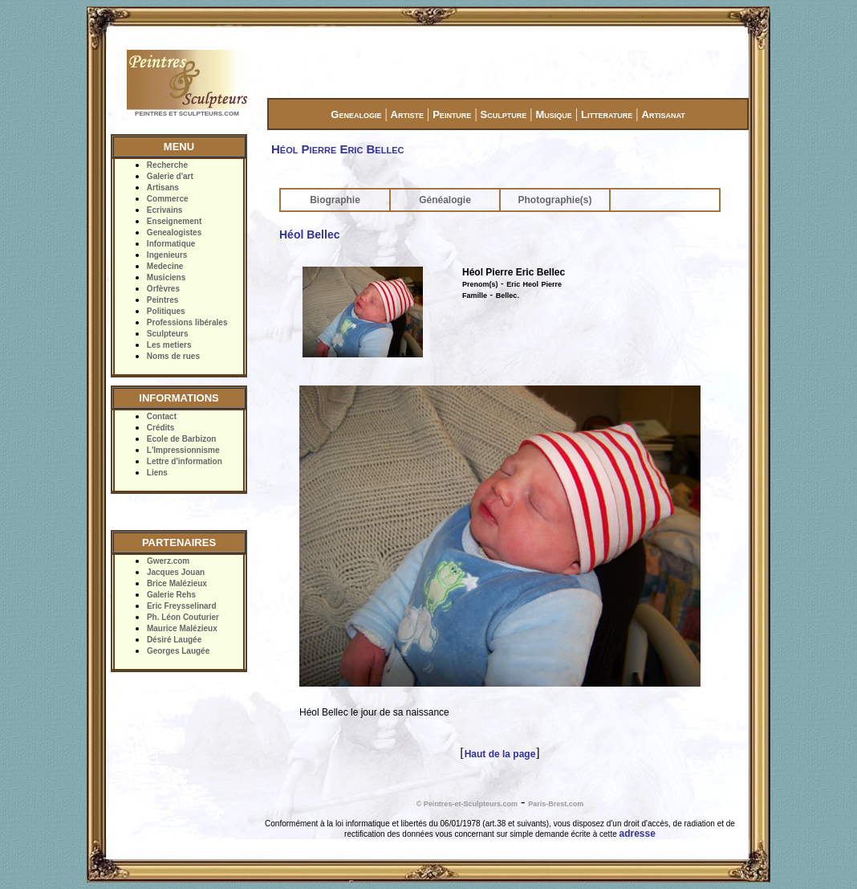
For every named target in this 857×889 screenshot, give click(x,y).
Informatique (171, 243)
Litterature (606, 114)
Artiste (407, 114)
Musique (553, 114)
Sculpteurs (168, 333)
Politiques (166, 311)
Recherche (167, 165)
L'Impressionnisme (183, 450)
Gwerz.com (168, 561)
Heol (531, 284)
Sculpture (504, 114)
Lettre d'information (184, 461)
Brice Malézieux (177, 583)
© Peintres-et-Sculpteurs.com (467, 804)
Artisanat (663, 114)
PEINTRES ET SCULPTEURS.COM (187, 113)
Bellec (507, 296)
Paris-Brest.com (555, 804)
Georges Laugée (178, 650)
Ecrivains (164, 210)
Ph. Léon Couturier (183, 617)
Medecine (165, 266)
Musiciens (166, 277)
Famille (474, 296)
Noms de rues (173, 356)
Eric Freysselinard (182, 606)
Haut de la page (500, 754)
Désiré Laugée (174, 639)
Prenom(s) (480, 284)
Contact (162, 416)
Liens (157, 472)
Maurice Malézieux (182, 628)
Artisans (163, 187)
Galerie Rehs (171, 594)
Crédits (160, 427)
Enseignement (174, 221)
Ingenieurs (167, 255)
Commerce (168, 198)
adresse (637, 833)
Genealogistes (174, 232)
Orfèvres (163, 288)
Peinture (452, 114)
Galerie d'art (170, 176)
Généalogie (445, 200)
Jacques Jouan (176, 572)
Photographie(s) (555, 200)
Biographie (335, 200)
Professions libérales (187, 322)
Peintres (162, 300)
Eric (513, 284)
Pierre (551, 284)
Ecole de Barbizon (182, 438)
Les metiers (169, 345)
